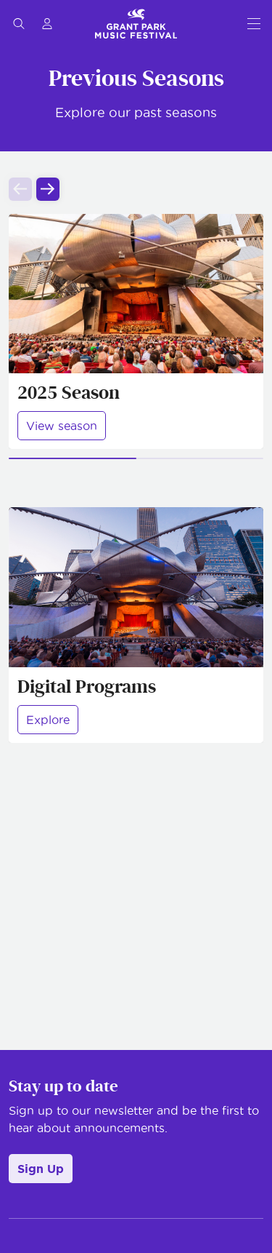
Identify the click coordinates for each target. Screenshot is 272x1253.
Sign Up (40, 1168)
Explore (48, 719)
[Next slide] (47, 189)
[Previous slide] (20, 189)
